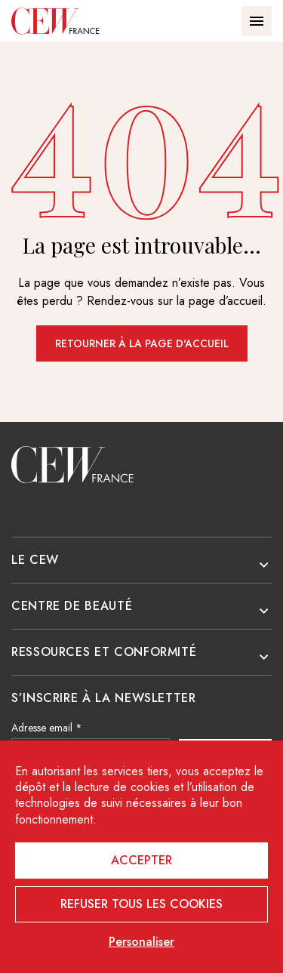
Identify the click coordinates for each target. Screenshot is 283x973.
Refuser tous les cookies (141, 904)
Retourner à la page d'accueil (142, 343)
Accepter (141, 860)
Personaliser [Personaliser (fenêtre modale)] (141, 942)
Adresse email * (46, 727)
